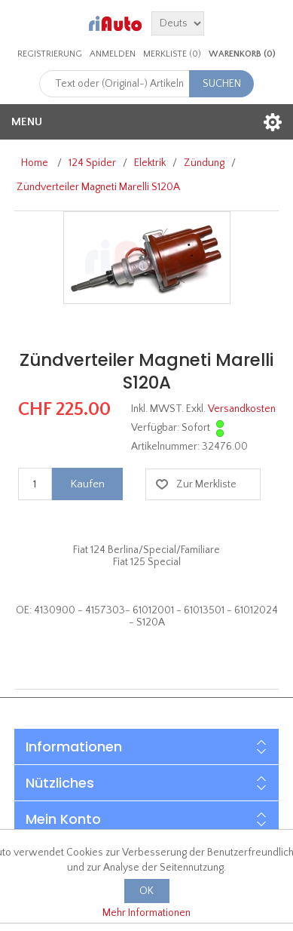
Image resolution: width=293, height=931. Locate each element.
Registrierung (49, 54)
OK (146, 891)
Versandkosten (242, 409)
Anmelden (113, 54)
